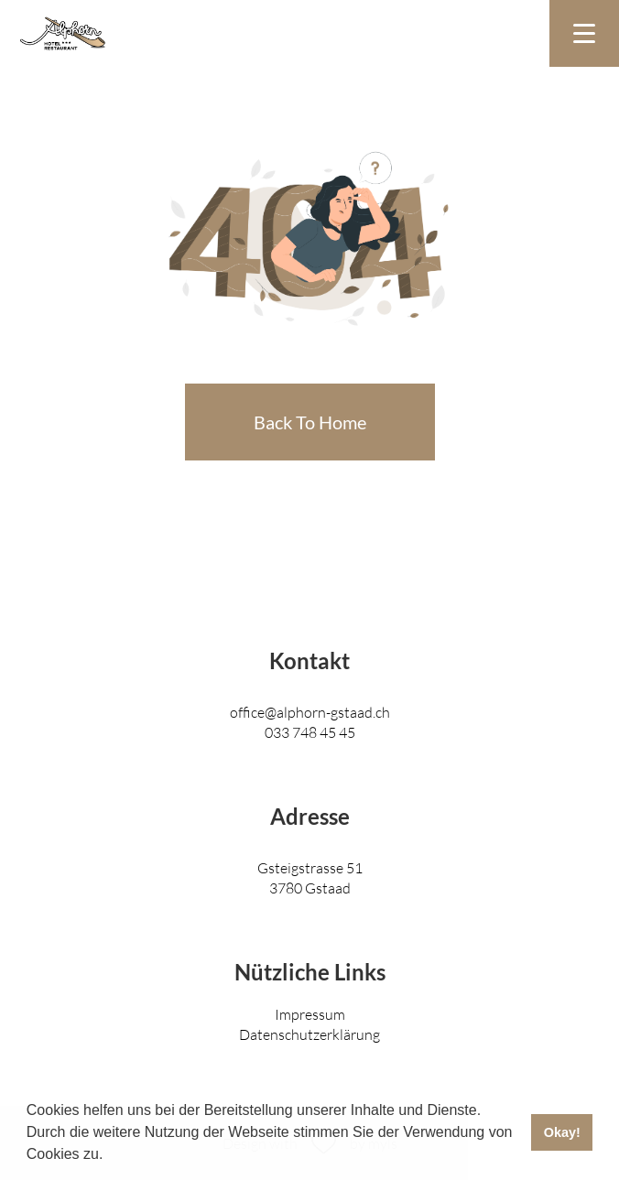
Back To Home (310, 422)
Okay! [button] (562, 1132)
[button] (110, 1156)
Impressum (310, 1014)
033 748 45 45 (310, 732)
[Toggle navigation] (584, 33)
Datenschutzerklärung (309, 1034)
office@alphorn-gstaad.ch (310, 711)
